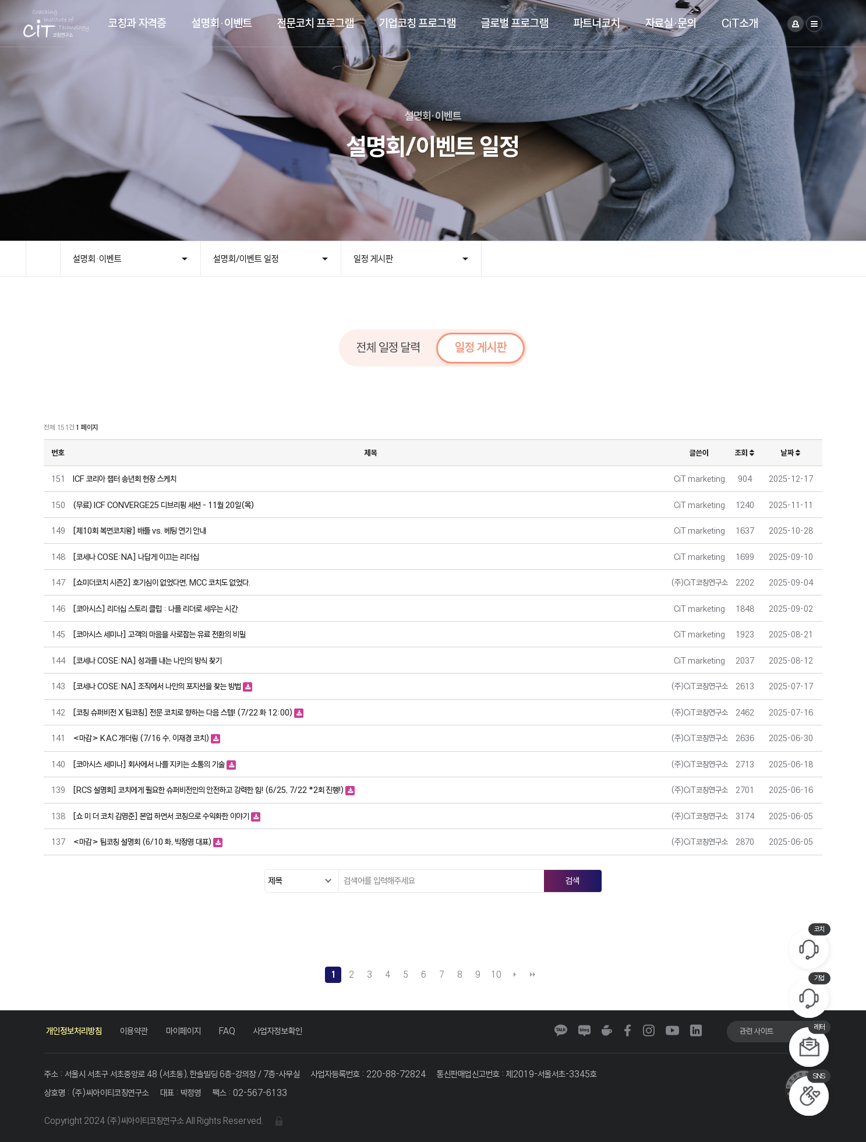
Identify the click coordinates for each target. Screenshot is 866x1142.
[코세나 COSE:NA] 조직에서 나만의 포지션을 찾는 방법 (158, 686)
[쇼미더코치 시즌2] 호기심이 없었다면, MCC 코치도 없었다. (161, 582)
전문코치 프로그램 (315, 23)
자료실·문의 (671, 23)
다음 (515, 975)
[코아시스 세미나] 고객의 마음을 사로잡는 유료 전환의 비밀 (159, 634)
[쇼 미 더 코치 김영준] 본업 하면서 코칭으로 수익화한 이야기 (162, 816)
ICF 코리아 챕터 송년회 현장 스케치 (124, 479)
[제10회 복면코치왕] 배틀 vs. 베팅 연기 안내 (139, 530)
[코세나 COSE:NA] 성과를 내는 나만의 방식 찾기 (147, 660)
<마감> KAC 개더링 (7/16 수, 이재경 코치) (142, 738)
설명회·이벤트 (222, 23)
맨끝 (533, 975)
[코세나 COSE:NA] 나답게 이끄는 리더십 (136, 557)
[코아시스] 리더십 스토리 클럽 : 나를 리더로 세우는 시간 (155, 609)
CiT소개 (740, 23)
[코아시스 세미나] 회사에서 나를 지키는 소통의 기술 (150, 764)
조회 (744, 452)
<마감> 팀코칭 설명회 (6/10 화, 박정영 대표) (143, 842)
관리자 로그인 (278, 1121)
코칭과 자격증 (137, 23)
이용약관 (134, 1031)
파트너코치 (597, 23)
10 (496, 974)
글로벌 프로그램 (515, 23)
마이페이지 (183, 1031)
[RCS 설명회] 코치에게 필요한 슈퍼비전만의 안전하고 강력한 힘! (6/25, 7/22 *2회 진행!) (209, 790)
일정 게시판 (373, 259)
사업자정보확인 (277, 1031)
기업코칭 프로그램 (417, 23)
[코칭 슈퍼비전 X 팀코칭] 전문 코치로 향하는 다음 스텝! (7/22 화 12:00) (183, 712)
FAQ (227, 1031)
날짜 (790, 452)
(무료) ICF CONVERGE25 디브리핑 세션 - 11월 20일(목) (163, 505)
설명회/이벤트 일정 (246, 259)
